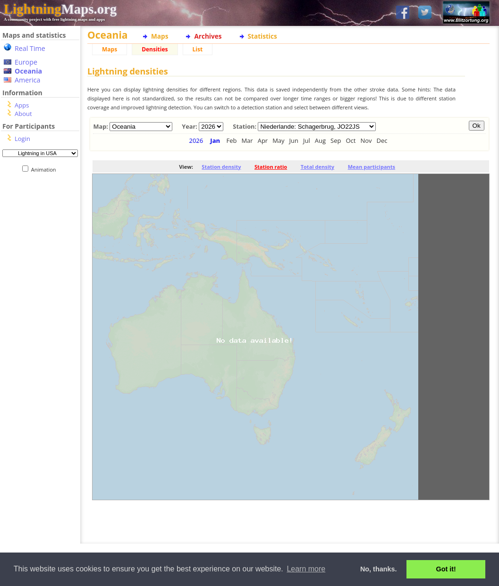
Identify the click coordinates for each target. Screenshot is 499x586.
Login (22, 138)
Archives (207, 36)
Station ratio (270, 166)
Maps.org (60, 9)
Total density (317, 166)
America (28, 79)
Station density (221, 166)
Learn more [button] (306, 569)
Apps (22, 105)
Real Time (30, 48)
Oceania (28, 70)
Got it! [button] (446, 569)
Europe (26, 62)
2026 (196, 140)
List (198, 49)
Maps (159, 36)
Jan (215, 140)
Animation (45, 169)
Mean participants (371, 166)
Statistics (262, 36)
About (23, 113)
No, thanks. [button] (378, 569)
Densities (155, 49)
